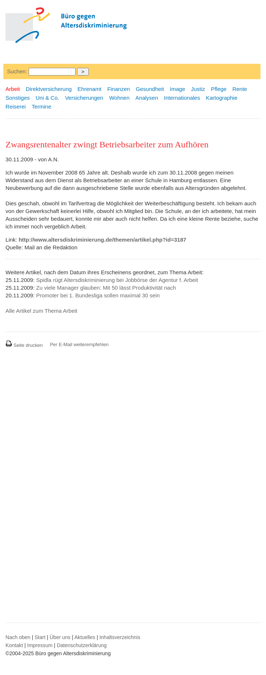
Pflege (219, 89)
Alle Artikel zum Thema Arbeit (41, 311)
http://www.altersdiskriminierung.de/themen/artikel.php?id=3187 (102, 239)
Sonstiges (18, 98)
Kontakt (14, 645)
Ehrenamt (89, 89)
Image (177, 89)
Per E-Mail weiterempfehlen (79, 344)
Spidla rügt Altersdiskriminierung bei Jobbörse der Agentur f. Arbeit (117, 280)
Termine (41, 106)
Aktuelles (84, 637)
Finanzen (118, 89)
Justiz (198, 89)
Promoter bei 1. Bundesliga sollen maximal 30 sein (98, 295)
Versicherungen (84, 98)
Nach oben (18, 637)
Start (39, 637)
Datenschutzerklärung (82, 645)
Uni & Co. (47, 98)
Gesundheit (150, 89)
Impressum (39, 645)
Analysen (146, 98)
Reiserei (16, 106)
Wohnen (119, 98)
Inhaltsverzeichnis (119, 637)
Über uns (60, 637)
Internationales (182, 98)
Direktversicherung (49, 89)
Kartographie (221, 98)
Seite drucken (24, 345)
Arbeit (13, 89)
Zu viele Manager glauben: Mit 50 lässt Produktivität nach (106, 288)
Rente (239, 89)
